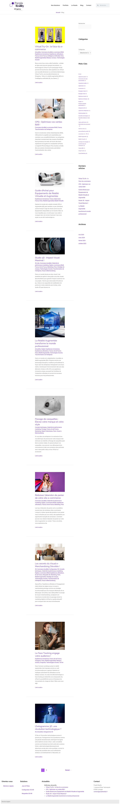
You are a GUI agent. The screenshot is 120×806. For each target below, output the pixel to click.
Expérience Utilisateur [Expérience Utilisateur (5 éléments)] (84, 99)
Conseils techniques (41, 427)
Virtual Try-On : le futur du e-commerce (57, 787)
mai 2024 (81, 234)
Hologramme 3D (48, 732)
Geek (55, 199)
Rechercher (82, 23)
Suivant (68, 770)
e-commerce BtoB (58, 52)
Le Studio (74, 5)
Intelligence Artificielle (53, 56)
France (37, 56)
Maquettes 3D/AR (27, 793)
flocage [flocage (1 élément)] (81, 101)
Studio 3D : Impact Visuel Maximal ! (56, 793)
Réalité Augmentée (40, 58)
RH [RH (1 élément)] (87, 134)
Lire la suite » (39, 82)
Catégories (82, 49)
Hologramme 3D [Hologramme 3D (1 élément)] (83, 108)
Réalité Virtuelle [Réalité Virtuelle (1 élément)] (83, 139)
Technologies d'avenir (46, 269)
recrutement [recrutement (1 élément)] (82, 134)
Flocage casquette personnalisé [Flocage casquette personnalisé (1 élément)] (82, 104)
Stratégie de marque (52, 577)
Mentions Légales (8, 786)
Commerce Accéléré (47, 52)
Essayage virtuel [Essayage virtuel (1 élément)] (83, 94)
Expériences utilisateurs (56, 54)
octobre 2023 (82, 243)
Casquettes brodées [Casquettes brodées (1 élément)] (83, 83)
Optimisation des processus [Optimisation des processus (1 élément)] (84, 125)
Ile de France (43, 56)
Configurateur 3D (54, 569)
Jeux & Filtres (26, 786)
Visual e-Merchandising (48, 271)
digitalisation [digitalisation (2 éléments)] (82, 86)
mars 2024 (82, 237)
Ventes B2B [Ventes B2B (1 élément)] (82, 148)
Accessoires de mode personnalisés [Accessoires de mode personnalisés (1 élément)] (83, 79)
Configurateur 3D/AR (28, 790)
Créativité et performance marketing (52, 571)
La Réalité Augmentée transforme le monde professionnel (46, 343)
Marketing (50, 267)
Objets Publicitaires (47, 431)
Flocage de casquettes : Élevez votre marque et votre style (49, 422)
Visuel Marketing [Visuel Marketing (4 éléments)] (83, 153)
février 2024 (82, 240)
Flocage (43, 429)
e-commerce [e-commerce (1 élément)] (82, 88)
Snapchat (43, 662)
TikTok (61, 662)
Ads (38, 263)
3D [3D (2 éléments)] (80, 74)
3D (36, 263)
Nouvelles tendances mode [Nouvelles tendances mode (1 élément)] (84, 119)
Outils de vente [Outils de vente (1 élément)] (82, 129)
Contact (88, 5)
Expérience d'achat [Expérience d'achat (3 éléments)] (83, 96)
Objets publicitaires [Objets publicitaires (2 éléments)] (83, 122)
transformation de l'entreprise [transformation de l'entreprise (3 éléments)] (82, 145)
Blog (81, 5)
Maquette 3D (46, 575)
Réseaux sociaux (51, 58)
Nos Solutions (55, 5)
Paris (62, 56)
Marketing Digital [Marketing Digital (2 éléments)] (83, 113)
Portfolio (65, 5)
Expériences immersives (42, 54)
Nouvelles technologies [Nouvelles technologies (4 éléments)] (84, 116)
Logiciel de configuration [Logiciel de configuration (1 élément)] (84, 110)
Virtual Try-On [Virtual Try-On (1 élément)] (82, 151)
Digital (51, 265)
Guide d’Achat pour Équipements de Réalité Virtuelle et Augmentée (47, 193)
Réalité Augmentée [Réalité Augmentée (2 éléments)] (83, 136)
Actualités (38, 52)
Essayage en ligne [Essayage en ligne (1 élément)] (83, 91)
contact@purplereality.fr (100, 791)
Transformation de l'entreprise (43, 129)
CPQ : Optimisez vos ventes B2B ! (55, 789)
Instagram (38, 660)
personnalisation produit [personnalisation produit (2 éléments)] (84, 131)
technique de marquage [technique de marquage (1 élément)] (84, 142)
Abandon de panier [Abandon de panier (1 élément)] (83, 77)
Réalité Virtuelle (59, 201)
